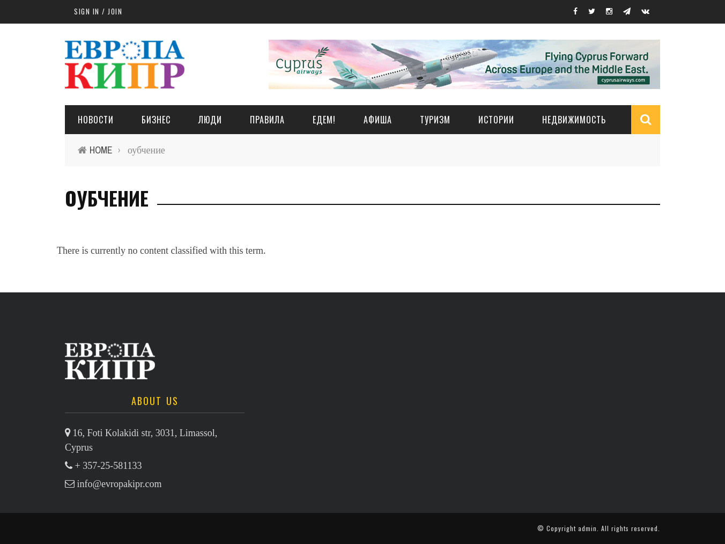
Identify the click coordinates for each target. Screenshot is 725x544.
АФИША (378, 119)
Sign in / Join (98, 11)
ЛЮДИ (210, 119)
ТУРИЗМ (435, 119)
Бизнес (156, 119)
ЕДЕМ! (324, 119)
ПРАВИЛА (267, 119)
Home (101, 150)
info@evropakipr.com (119, 484)
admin (587, 528)
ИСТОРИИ (496, 119)
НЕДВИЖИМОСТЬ (574, 119)
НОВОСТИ (96, 119)
